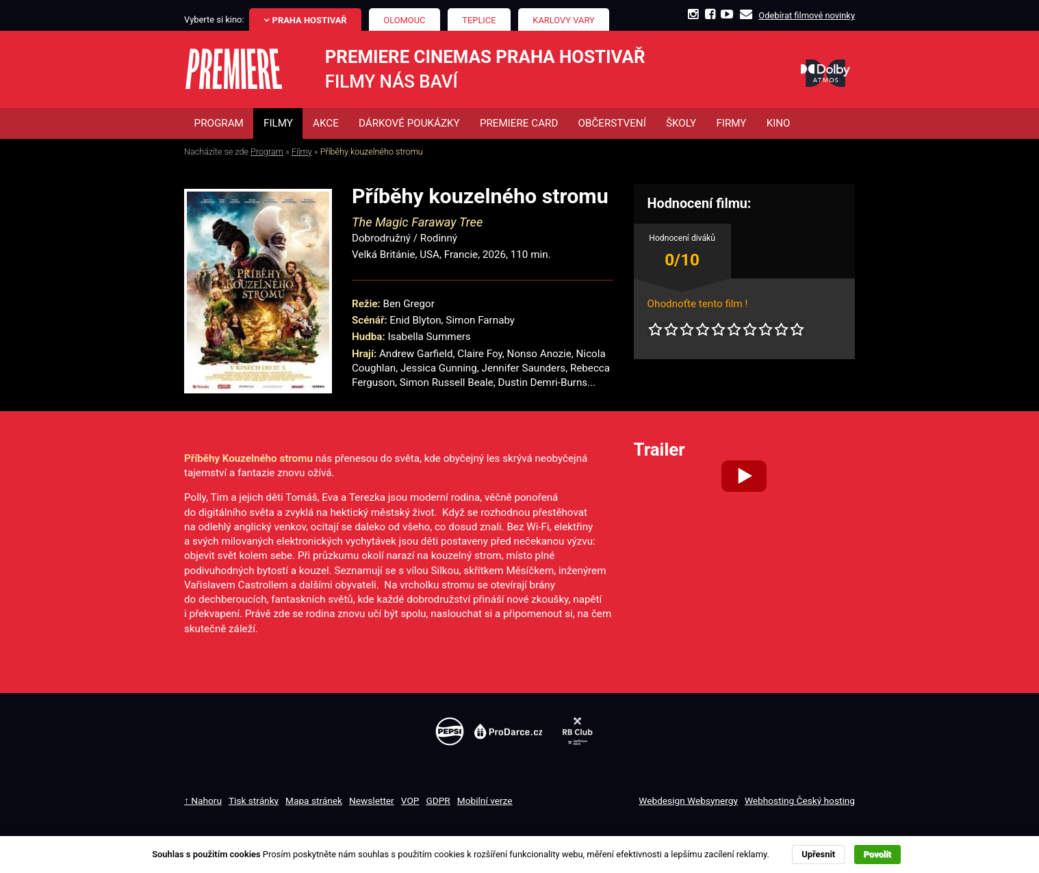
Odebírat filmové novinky (806, 15)
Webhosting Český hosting (800, 800)
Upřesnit (818, 854)
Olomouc (404, 20)
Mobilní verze (485, 800)
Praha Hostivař (309, 20)
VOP (410, 800)
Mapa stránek (313, 800)
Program (267, 151)
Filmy (302, 151)
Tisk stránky (254, 800)
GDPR (438, 800)
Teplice (479, 20)
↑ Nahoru (203, 800)
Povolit (877, 854)
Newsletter (371, 800)
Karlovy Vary (564, 20)
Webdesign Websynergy (688, 800)
